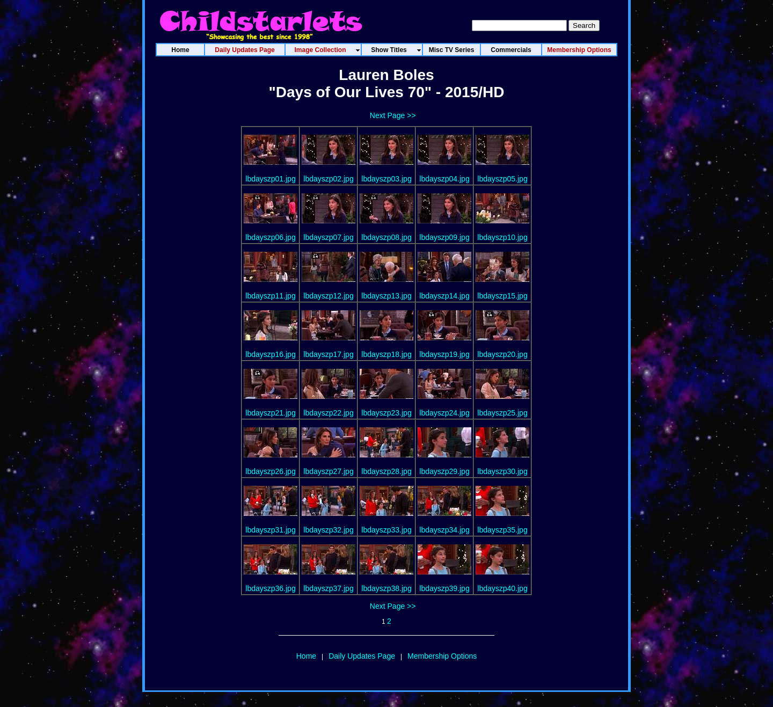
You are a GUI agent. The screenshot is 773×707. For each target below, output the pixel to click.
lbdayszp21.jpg (270, 413)
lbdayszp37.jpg (328, 588)
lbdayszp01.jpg (270, 178)
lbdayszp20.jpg (502, 354)
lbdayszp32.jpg (328, 530)
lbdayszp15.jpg (502, 295)
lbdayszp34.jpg (444, 530)
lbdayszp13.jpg (386, 295)
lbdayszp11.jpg (270, 295)
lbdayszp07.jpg (328, 237)
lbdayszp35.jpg (502, 530)
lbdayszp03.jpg (386, 178)
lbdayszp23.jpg (386, 413)
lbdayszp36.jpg (270, 588)
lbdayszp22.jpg (328, 413)
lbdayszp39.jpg (444, 588)
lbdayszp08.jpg (386, 237)
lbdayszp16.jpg (270, 354)
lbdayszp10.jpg (502, 237)
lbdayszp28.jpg (386, 471)
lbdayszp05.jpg (502, 178)
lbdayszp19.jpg (444, 354)
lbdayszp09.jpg (444, 237)
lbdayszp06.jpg (270, 237)
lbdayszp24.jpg (444, 413)
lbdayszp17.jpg (328, 354)
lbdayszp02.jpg (328, 178)
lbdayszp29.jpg (444, 471)
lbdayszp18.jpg (386, 354)
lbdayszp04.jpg (444, 178)
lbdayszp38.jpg (386, 588)
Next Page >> (393, 115)
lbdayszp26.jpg (270, 471)
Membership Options (442, 656)
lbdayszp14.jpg (444, 295)
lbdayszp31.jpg (270, 530)
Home (306, 656)
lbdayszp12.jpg (328, 295)
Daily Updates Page (362, 656)
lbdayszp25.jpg (502, 413)
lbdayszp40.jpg (502, 588)
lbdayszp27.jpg (328, 471)
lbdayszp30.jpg (502, 471)
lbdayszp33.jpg (386, 530)
